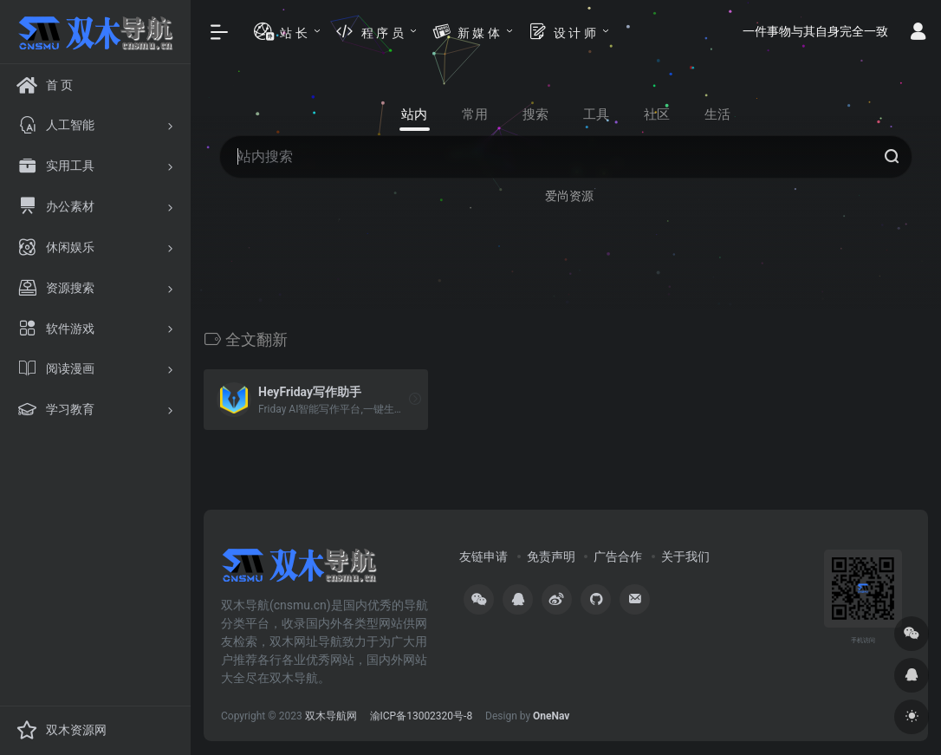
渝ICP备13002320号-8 (421, 716)
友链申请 (483, 556)
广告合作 (618, 556)
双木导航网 (331, 716)
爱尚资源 (569, 196)
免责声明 (551, 556)
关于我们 (685, 556)
